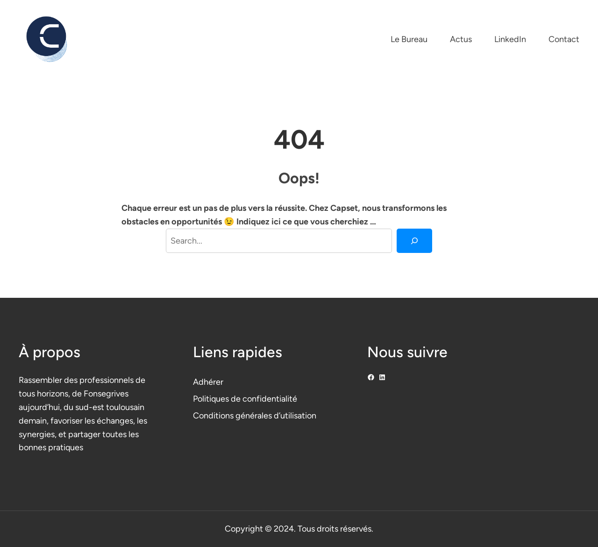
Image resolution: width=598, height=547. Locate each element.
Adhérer (208, 382)
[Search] (414, 241)
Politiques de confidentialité (245, 399)
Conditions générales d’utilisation (254, 415)
